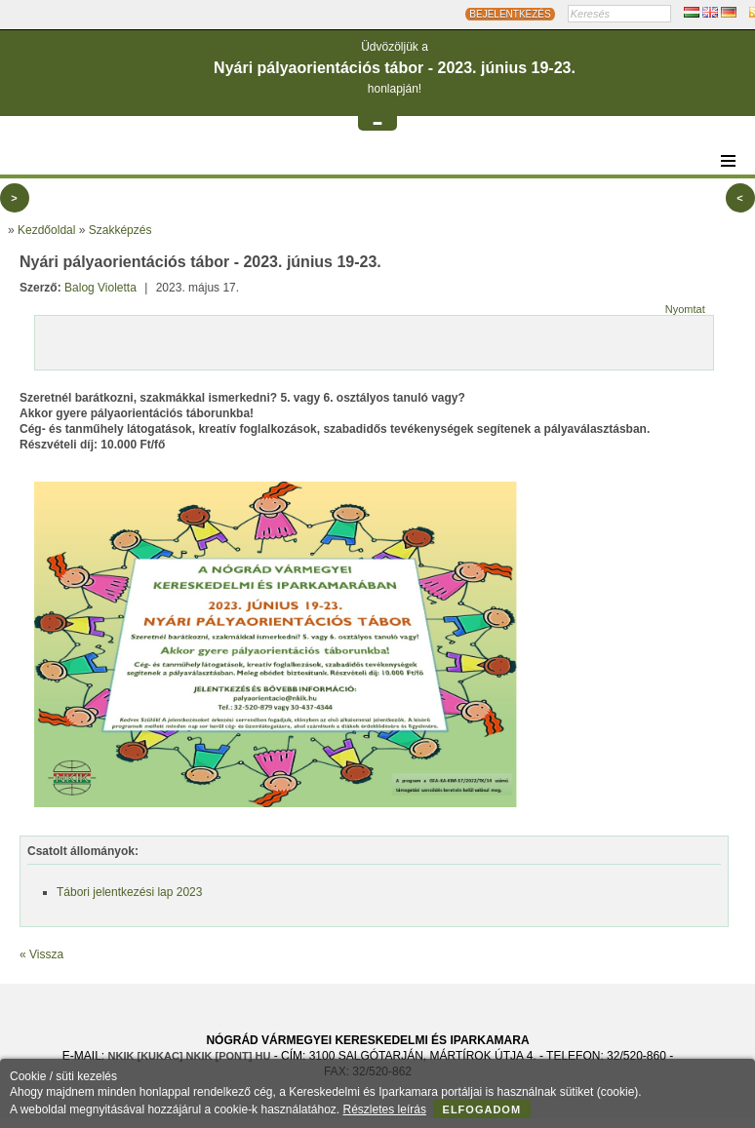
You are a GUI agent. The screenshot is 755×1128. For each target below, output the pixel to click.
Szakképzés (120, 230)
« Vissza (41, 954)
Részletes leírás (384, 1109)
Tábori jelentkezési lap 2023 (129, 892)
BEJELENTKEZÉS (509, 14)
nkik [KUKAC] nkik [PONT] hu (189, 1056)
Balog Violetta (100, 287)
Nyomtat (685, 309)
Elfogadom (482, 1109)
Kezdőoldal (46, 230)
